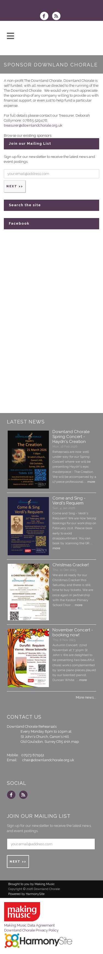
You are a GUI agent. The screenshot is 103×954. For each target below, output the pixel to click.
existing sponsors (37, 135)
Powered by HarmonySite (26, 894)
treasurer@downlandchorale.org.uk (33, 125)
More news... (86, 697)
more (91, 482)
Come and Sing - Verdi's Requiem (68, 501)
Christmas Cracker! (70, 564)
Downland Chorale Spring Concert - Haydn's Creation (71, 436)
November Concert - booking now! (72, 632)
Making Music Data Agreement (29, 925)
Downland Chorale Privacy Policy (31, 930)
